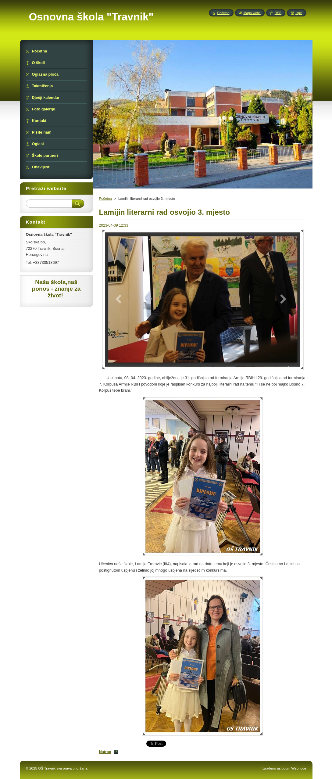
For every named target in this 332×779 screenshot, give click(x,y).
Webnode (298, 768)
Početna (105, 198)
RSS (278, 13)
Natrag (105, 751)
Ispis (298, 13)
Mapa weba (252, 13)
